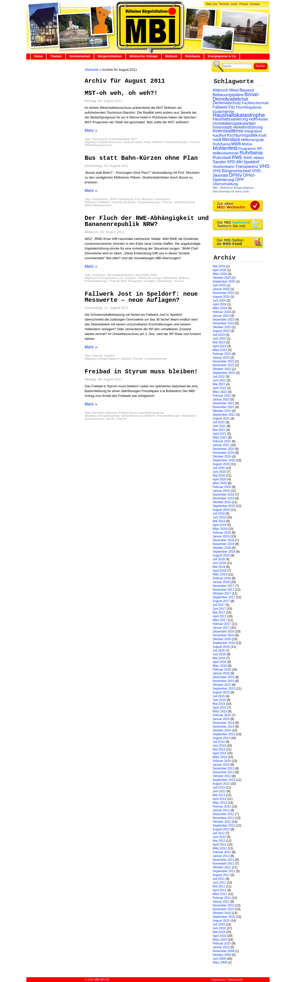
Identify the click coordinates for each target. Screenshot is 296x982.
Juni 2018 (219, 563)
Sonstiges (149, 281)
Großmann (98, 274)
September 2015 (224, 688)
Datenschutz (235, 979)
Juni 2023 (219, 338)
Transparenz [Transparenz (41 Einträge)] (246, 166)
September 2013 (224, 780)
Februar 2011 (222, 898)
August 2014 (221, 738)
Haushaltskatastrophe (120, 274)
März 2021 (220, 437)
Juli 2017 (219, 605)
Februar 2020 (222, 487)
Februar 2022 (222, 395)
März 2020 (220, 483)
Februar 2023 (222, 354)
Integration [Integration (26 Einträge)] (253, 131)
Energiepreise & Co (222, 56)
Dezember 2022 (223, 361)
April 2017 (219, 616)
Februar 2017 (222, 624)
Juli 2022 (219, 376)
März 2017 (220, 620)
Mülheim (171, 56)
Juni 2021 (219, 426)
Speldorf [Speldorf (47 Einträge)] (252, 162)
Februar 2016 (222, 669)
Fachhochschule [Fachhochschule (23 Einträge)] (255, 103)
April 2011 (219, 890)
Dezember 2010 (223, 905)
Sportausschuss (94, 418)
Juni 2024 (219, 300)
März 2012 (220, 848)
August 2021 (221, 418)
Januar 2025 (221, 289)
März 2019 (220, 529)
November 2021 (223, 407)
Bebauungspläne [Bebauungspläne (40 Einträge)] (228, 94)
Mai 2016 (219, 658)
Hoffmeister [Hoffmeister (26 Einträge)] (258, 119)
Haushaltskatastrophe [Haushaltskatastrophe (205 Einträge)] (239, 115)
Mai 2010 (219, 932)
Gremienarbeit (79, 56)
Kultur (147, 142)
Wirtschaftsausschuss (98, 145)
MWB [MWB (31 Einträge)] (236, 144)
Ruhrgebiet (135, 281)
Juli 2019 (219, 513)
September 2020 (224, 460)
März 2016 (220, 666)
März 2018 (220, 574)
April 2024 (219, 304)
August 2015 (221, 692)
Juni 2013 (219, 791)
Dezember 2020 (223, 449)
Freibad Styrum (128, 412)
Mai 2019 (219, 521)
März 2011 (220, 894)
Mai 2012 (219, 841)
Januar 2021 (221, 445)
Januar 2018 (221, 582)
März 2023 (220, 350)
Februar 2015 (222, 715)
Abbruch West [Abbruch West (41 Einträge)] (226, 90)
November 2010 (223, 909)
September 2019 (224, 506)
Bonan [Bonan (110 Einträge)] (252, 94)
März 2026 (220, 274)
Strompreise (164, 281)
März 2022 (220, 392)
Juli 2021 (219, 422)
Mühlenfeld (142, 274)
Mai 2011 (219, 886)
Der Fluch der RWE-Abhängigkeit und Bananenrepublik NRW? (147, 221)
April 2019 (219, 525)
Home (38, 56)
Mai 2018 (219, 567)
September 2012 (224, 825)
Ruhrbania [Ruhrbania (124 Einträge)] (251, 152)
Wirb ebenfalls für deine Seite (231, 191)
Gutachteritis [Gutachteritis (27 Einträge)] (223, 111)
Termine (224, 4)
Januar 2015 (221, 719)
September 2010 (224, 917)
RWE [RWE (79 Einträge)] (237, 157)
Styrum (110, 418)
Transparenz (162, 199)
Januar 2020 (221, 491)
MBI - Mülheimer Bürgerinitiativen (233, 187)
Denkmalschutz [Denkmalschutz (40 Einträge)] (227, 102)
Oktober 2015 (222, 685)
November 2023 (223, 323)
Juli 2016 (219, 650)
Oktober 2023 (222, 327)
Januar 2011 (221, 901)
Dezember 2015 (223, 677)
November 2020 (223, 452)
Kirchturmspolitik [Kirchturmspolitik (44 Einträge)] (242, 135)
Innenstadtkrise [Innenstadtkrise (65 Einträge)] (228, 130)
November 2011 (223, 863)
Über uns (211, 4)
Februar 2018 (222, 578)
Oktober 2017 (222, 593)
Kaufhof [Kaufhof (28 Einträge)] (219, 135)
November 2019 (223, 498)
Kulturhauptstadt (119, 139)
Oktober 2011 (222, 867)
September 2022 (224, 373)
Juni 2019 (219, 517)
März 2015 (220, 711)
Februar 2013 (222, 806)
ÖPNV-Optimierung (121, 199)
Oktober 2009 (222, 955)
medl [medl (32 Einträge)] (217, 139)
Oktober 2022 (222, 369)
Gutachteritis (100, 199)
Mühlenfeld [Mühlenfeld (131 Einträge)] (225, 148)
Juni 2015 (219, 700)
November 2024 (223, 293)
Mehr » (91, 130)
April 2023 (219, 346)
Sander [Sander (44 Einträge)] (219, 162)
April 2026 (219, 270)
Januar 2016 (221, 673)
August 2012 (221, 829)
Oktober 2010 (222, 913)
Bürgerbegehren (109, 415)
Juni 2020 (219, 472)
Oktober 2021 (222, 411)
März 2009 (220, 962)
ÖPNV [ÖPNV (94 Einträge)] (235, 175)
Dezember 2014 (223, 723)
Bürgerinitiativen (110, 56)
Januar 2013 (221, 810)
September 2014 (224, 734)
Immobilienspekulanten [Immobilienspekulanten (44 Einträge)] (234, 123)
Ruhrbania (192, 56)
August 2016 (221, 646)
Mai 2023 (219, 342)
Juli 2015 (219, 696)
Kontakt (255, 4)
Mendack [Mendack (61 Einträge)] (231, 139)
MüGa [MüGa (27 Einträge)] (247, 144)
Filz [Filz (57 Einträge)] (231, 107)
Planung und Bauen (124, 202)
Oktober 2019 (222, 502)
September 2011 (224, 871)
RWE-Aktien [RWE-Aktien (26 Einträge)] (253, 157)
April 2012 (219, 844)
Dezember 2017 (223, 586)
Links (234, 4)
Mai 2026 (219, 266)
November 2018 (223, 544)
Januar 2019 (221, 536)
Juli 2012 (219, 833)
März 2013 (220, 802)
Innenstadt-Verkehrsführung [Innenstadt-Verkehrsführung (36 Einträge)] (238, 127)
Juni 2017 (219, 608)
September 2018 (224, 551)
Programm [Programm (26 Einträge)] (247, 148)
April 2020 (219, 479)
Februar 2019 (222, 532)
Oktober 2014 (222, 730)
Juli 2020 (219, 468)
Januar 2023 (221, 357)
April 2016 (219, 662)
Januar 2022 (221, 399)
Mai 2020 (219, 475)
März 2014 (220, 757)
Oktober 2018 (222, 548)
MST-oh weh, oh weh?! (121, 93)
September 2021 (224, 414)
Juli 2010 (219, 924)
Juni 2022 (219, 380)
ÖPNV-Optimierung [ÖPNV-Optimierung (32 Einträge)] (234, 177)
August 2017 (221, 601)
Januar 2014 (221, 764)
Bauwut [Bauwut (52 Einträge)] (246, 90)
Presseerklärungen (176, 142)
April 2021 (219, 433)
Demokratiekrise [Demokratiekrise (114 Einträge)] (230, 99)
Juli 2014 (219, 742)
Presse (243, 4)
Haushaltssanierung (151, 412)
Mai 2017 (219, 612)
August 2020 (221, 464)
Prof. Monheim (144, 199)
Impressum (218, 979)
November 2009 (223, 951)
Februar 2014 (222, 761)
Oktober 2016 (222, 639)
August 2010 (221, 920)
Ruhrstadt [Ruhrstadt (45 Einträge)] (222, 157)
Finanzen (131, 277)
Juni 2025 (219, 285)
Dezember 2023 (223, 319)
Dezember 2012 (223, 814)
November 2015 (223, 681)
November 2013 (223, 772)
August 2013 (221, 783)
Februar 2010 (222, 943)
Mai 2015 (219, 704)
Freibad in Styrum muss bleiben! (141, 371)
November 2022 (223, 365)
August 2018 (221, 555)
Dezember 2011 (223, 860)
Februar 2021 (222, 441)
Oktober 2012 (222, 821)
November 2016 (223, 635)
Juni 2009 (219, 958)
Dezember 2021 (223, 403)
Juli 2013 (219, 787)
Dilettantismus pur (110, 142)
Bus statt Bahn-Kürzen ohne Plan (141, 158)
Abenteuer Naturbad (104, 412)
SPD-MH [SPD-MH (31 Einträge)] (235, 162)
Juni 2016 (219, 654)
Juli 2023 (219, 335)
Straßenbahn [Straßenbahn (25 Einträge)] (223, 167)
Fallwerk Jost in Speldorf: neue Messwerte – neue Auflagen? (141, 297)
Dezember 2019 (223, 494)
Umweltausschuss (156, 358)
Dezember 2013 (223, 768)
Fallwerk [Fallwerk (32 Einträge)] (220, 107)
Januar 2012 (221, 856)
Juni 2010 (219, 928)
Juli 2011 (219, 879)
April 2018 (219, 570)
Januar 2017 (221, 627)
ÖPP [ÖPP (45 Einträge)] (239, 179)
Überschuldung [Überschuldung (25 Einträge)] (225, 184)
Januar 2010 (221, 947)
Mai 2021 (219, 430)
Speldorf (109, 355)
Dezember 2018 (223, 540)
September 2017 (224, 597)
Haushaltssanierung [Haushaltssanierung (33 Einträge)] (230, 119)
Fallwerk (97, 355)
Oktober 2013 (222, 776)
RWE (154, 274)
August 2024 (221, 297)
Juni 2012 (219, 837)
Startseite (92, 70)
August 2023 (221, 331)
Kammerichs (99, 139)
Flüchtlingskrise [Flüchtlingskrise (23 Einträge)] (249, 107)
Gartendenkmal (132, 142)
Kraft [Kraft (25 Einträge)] (262, 135)
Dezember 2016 (223, 631)
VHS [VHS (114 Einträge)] (264, 166)
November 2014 (223, 726)
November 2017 (223, 589)
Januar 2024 (221, 316)
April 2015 (219, 707)
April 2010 (219, 936)
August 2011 (221, 875)
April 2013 (219, 799)
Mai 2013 (219, 795)
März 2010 (220, 939)
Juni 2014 (219, 745)
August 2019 (221, 510)
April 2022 (219, 388)
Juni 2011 (219, 882)
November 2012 (223, 818)
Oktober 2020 (222, 456)
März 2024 (220, 308)
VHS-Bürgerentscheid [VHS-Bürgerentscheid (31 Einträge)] (232, 171)
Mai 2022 (219, 384)
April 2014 (219, 753)
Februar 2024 (222, 312)
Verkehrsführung (184, 202)
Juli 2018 (219, 559)
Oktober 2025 (222, 277)
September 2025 (224, 281)
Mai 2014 (219, 749)
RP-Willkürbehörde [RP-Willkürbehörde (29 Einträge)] (238, 150)
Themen (56, 56)
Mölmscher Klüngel (144, 56)
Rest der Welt (117, 281)
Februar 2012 (222, 852)
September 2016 (224, 643)
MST (134, 139)
